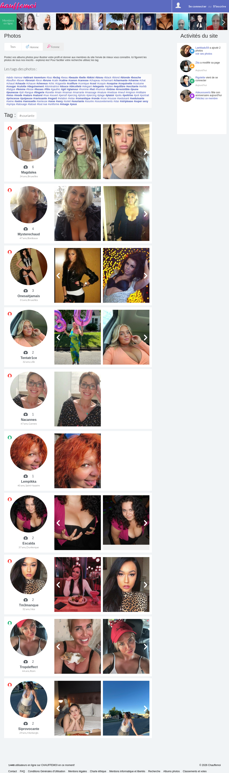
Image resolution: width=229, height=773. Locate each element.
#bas (49, 77)
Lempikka (28, 481)
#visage (64, 104)
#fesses (38, 89)
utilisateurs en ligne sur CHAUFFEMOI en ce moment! (41, 765)
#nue (46, 95)
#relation (62, 98)
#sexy (59, 101)
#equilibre (119, 86)
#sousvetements (104, 101)
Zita (198, 62)
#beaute (73, 77)
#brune (47, 80)
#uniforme (53, 104)
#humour (100, 89)
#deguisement (35, 86)
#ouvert (54, 95)
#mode (18, 95)
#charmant (107, 80)
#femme (20, 89)
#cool (93, 83)
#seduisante (137, 98)
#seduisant (123, 98)
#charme (133, 80)
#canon (72, 80)
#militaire (141, 92)
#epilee (109, 86)
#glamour (72, 89)
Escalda (29, 543)
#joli (21, 92)
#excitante (132, 86)
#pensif (63, 95)
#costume (138, 83)
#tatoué (32, 104)
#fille (47, 89)
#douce (64, 86)
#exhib (142, 86)
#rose (103, 98)
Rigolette (200, 77)
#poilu (118, 95)
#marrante (78, 92)
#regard (52, 98)
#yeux (73, 104)
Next (223, 21)
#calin (55, 80)
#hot (92, 89)
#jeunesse (12, 92)
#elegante (98, 86)
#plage (101, 95)
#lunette (49, 92)
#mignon (130, 92)
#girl (63, 89)
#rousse (111, 98)
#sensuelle (29, 101)
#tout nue (42, 104)
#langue (28, 92)
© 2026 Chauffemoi (210, 765)
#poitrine (128, 95)
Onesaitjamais (29, 296)
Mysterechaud (29, 234)
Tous (13, 46)
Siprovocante (28, 729)
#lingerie (39, 92)
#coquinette (125, 83)
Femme (53, 47)
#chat (143, 80)
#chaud (10, 83)
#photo (82, 95)
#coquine (112, 83)
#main (58, 92)
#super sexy (141, 101)
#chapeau (94, 80)
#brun (39, 80)
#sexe (51, 101)
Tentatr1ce (28, 358)
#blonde (125, 77)
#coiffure (72, 83)
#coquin (101, 83)
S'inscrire (219, 6)
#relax (71, 98)
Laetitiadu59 (202, 47)
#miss (9, 95)
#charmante (121, 80)
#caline (63, 80)
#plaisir (110, 95)
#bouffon (11, 80)
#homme (84, 89)
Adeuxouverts (203, 92)
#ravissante (40, 98)
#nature (27, 95)
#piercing (91, 95)
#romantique (83, 98)
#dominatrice (52, 86)
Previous (20, 21)
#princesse (12, 98)
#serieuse (42, 101)
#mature (101, 92)
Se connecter (197, 6)
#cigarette (60, 83)
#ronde (95, 98)
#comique (83, 83)
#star (116, 101)
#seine (10, 101)
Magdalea (28, 172)
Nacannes (29, 419)
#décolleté (75, 86)
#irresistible (123, 89)
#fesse (29, 89)
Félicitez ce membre (207, 98)
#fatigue (10, 89)
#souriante (78, 101)
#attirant (28, 77)
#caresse (83, 80)
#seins (18, 101)
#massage (90, 92)
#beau (64, 77)
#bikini (90, 77)
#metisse (112, 92)
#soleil (67, 101)
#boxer (21, 80)
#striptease (126, 101)
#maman (67, 92)
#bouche (136, 77)
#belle (82, 77)
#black (107, 77)
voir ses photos (204, 53)
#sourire (89, 101)
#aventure (40, 77)
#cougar (11, 86)
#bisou (99, 77)
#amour (18, 77)
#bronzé (30, 80)
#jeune (134, 89)
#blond (116, 77)
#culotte (21, 86)
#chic (51, 83)
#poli (136, 95)
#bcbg (56, 77)
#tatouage (21, 104)
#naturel (38, 95)
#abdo (9, 77)
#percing (72, 95)
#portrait (144, 95)
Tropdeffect (29, 667)
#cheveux (42, 83)
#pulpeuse (26, 98)
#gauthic (55, 89)
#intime (110, 89)
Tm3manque (28, 605)
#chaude (20, 83)
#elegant (87, 86)
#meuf (121, 92)
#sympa (10, 104)
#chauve (31, 83)
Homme (32, 47)
